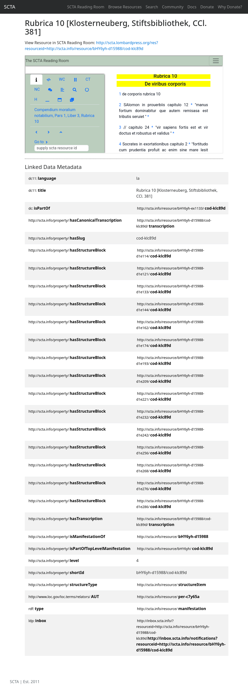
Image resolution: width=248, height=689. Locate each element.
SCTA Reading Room (85, 7)
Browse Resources (125, 7)
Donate (207, 7)
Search (152, 7)
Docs (191, 7)
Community (173, 7)
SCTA (9, 6)
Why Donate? (230, 7)
